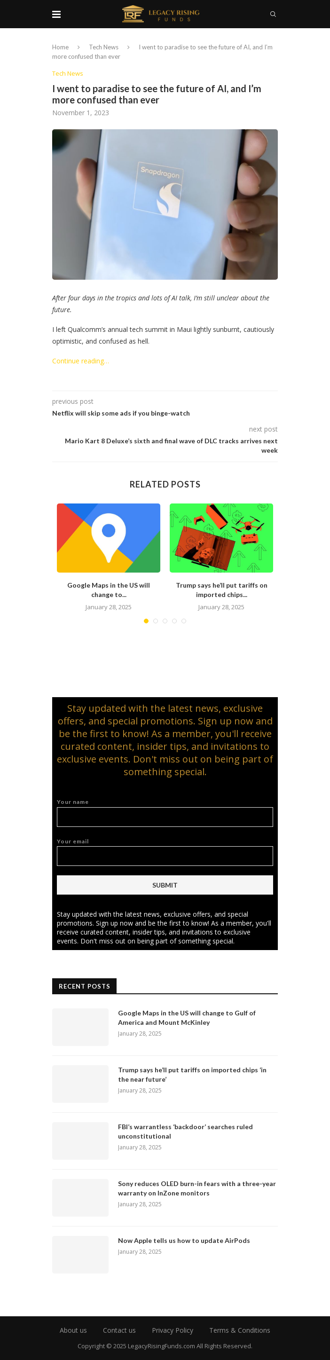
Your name (165, 812)
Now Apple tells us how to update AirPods (184, 1240)
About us (73, 1330)
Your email (165, 852)
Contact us (119, 1330)
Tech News (103, 47)
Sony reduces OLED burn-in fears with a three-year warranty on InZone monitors (197, 1188)
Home (60, 47)
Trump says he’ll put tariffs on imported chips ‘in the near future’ (192, 1074)
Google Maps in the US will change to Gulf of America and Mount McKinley (187, 1017)
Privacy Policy (172, 1330)
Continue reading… (80, 360)
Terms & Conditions (239, 1330)
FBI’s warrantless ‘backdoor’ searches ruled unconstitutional (185, 1131)
